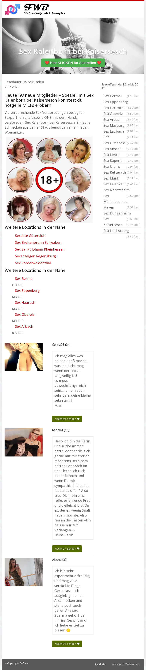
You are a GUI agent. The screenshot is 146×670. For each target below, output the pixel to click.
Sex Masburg (121, 125)
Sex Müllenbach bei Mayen (121, 202)
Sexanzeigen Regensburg (35, 256)
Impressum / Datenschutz (126, 664)
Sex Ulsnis (121, 166)
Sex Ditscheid (121, 143)
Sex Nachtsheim (121, 190)
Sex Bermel (24, 278)
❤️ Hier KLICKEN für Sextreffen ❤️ (73, 63)
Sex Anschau (121, 149)
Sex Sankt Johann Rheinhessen (39, 249)
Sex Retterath (121, 172)
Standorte (100, 664)
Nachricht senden (67, 419)
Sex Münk (121, 178)
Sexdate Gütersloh (30, 235)
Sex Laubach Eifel (121, 134)
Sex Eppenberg (27, 290)
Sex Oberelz (24, 314)
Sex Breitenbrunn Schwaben (38, 242)
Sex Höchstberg (121, 231)
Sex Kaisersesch (121, 222)
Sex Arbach (24, 326)
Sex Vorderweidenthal (33, 263)
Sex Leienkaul (121, 184)
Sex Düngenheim (121, 213)
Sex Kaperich (121, 160)
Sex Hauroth (25, 302)
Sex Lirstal (121, 154)
